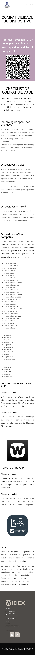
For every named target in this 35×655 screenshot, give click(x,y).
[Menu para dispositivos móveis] (29, 4)
